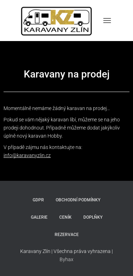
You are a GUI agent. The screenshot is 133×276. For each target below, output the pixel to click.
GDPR (38, 199)
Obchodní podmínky (78, 199)
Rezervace (67, 234)
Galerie (39, 217)
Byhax (66, 259)
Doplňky (92, 217)
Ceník (65, 217)
